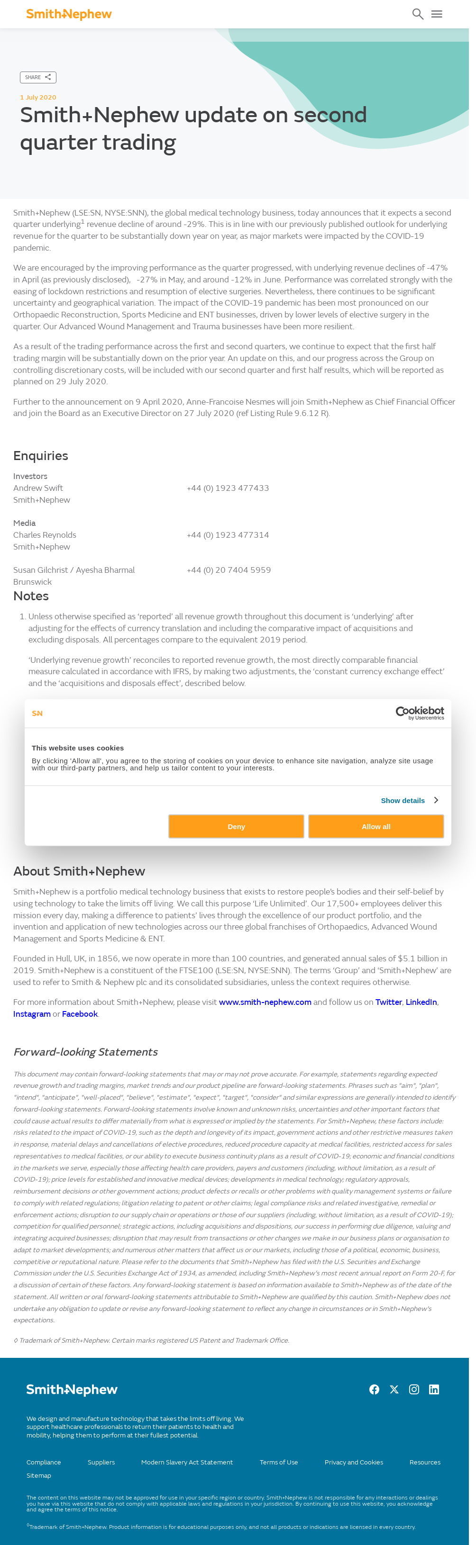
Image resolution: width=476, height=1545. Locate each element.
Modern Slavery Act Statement (187, 1462)
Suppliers (101, 1462)
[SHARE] (38, 77)
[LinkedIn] (434, 1392)
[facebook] (374, 1392)
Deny (237, 826)
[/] (72, 1395)
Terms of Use (279, 1462)
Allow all (376, 826)
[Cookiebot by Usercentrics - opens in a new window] (402, 713)
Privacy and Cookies (354, 1462)
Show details (403, 800)
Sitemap (39, 1476)
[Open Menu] (436, 14)
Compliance (44, 1462)
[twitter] (394, 1392)
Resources (425, 1462)
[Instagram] (414, 1392)
